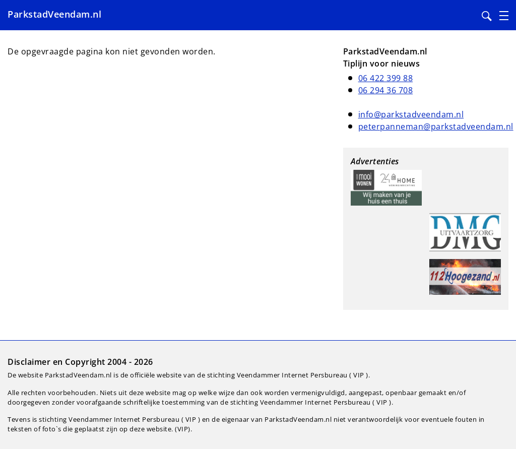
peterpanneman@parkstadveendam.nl (435, 126)
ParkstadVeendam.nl (54, 14)
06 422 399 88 (385, 78)
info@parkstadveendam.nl (411, 114)
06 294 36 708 (385, 90)
